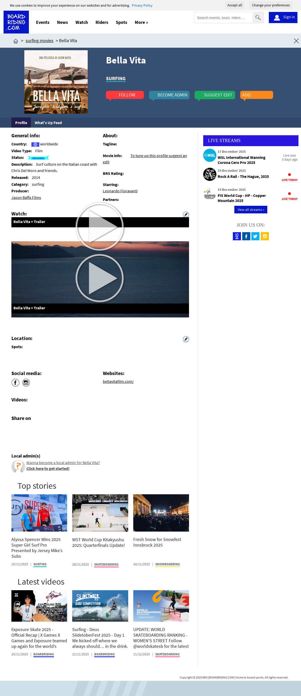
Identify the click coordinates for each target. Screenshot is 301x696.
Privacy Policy (142, 5)
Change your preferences (271, 5)
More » (141, 22)
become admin (172, 94)
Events (42, 22)
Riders (102, 22)
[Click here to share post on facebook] (16, 430)
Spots (121, 22)
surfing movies (39, 40)
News (62, 22)
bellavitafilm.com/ (118, 381)
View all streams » (251, 209)
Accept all (235, 5)
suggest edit (218, 94)
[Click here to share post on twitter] (27, 430)
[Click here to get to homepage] (15, 40)
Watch (82, 22)
